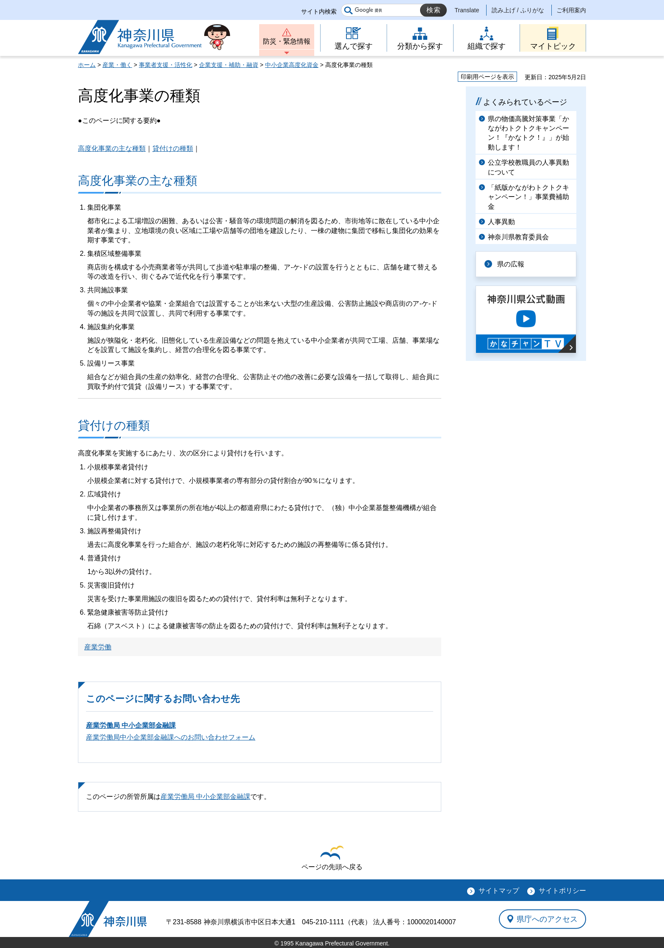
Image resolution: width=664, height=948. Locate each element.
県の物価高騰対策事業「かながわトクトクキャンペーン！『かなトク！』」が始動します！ (528, 133)
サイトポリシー (562, 890)
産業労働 (97, 647)
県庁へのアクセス (547, 919)
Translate (467, 10)
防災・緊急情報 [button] (286, 41)
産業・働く (117, 64)
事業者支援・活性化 (165, 64)
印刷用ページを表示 (487, 76)
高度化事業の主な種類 (112, 148)
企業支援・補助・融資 (228, 64)
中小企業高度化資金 (291, 64)
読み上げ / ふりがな (518, 10)
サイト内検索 (319, 11)
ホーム (87, 64)
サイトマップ (499, 890)
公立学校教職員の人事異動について (528, 167)
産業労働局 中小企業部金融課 (131, 725)
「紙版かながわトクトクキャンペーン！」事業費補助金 (528, 197)
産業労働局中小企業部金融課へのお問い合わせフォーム (170, 737)
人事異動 (501, 221)
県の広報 (510, 264)
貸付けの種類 (172, 148)
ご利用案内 (571, 10)
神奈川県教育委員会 (518, 237)
